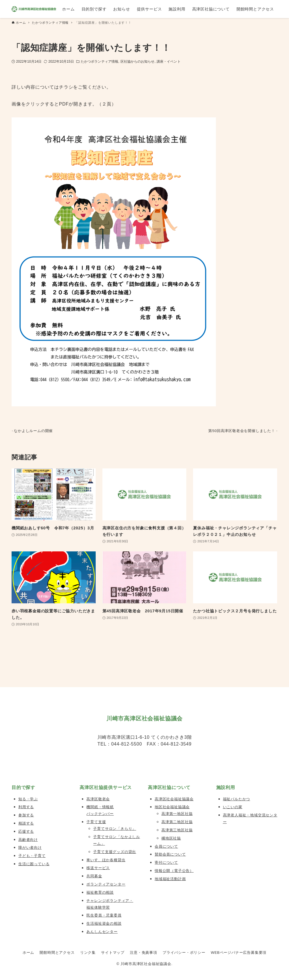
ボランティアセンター (105, 884)
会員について (166, 846)
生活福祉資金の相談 (103, 923)
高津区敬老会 (98, 799)
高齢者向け (28, 840)
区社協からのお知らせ (138, 61)
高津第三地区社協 (176, 830)
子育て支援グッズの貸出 (114, 852)
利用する (26, 807)
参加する (26, 815)
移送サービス (98, 868)
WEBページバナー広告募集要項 (238, 952)
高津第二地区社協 (176, 822)
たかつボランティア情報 (99, 61)
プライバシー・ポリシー (184, 952)
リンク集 (88, 952)
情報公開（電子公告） (174, 871)
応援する (26, 831)
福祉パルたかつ (236, 799)
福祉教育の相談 (100, 892)
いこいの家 (232, 807)
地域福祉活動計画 (170, 879)
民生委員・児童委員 (103, 915)
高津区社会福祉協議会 (174, 799)
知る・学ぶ (28, 799)
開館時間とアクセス (57, 952)
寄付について (166, 862)
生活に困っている (33, 864)
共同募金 (94, 876)
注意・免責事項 (143, 952)
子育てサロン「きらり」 (114, 829)
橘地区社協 (171, 838)
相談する (26, 823)
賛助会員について (170, 854)
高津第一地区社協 (176, 814)
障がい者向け (30, 847)
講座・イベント (169, 61)
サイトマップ (112, 952)
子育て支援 (96, 822)
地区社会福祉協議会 (172, 807)
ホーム (28, 952)
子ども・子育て (32, 856)
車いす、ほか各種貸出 (105, 860)
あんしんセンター (101, 932)
